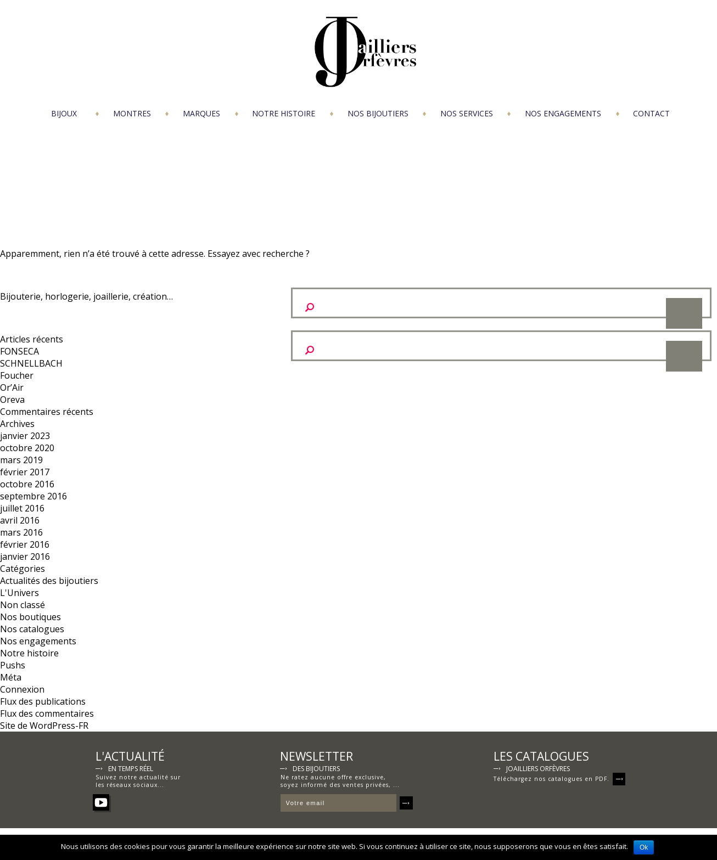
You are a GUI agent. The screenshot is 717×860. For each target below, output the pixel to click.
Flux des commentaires (47, 713)
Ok (644, 847)
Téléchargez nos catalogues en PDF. (559, 778)
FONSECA (19, 351)
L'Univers (19, 593)
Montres (132, 113)
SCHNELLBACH (31, 363)
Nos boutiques (30, 617)
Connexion (22, 689)
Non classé (22, 605)
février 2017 (24, 472)
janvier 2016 (25, 556)
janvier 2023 (25, 436)
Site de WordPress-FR (44, 726)
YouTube (101, 802)
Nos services (466, 113)
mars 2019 (21, 460)
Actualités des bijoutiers (49, 581)
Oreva (12, 400)
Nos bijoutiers (378, 113)
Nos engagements (563, 113)
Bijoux (64, 113)
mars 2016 (21, 532)
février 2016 (24, 544)
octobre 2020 (27, 448)
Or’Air (12, 387)
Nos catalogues (32, 629)
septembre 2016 (33, 496)
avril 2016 (20, 520)
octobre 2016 (27, 484)
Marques (201, 113)
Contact (651, 113)
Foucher (16, 375)
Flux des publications (43, 701)
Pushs (12, 665)
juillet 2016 (22, 508)
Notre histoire (283, 113)
